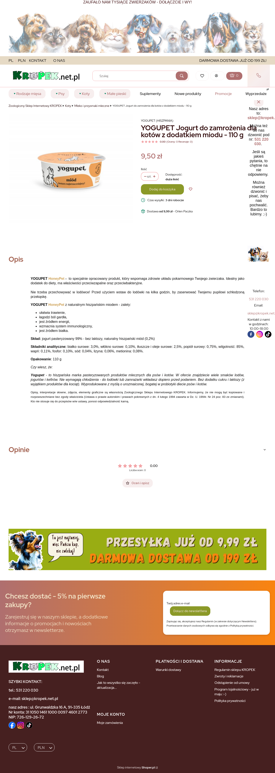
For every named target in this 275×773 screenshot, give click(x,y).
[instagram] (259, 334)
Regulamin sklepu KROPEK (234, 669)
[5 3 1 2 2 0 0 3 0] (259, 299)
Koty (68, 106)
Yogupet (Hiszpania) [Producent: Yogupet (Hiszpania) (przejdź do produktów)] (157, 121)
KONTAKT (37, 60)
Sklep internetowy (136, 767)
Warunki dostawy (168, 669)
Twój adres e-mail (178, 603)
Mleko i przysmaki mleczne (91, 106)
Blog (100, 676)
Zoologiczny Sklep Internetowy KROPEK (35, 106)
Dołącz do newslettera (190, 611)
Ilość (144, 169)
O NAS (59, 60)
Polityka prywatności (229, 700)
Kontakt (103, 669)
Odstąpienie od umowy (231, 682)
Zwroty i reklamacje (228, 676)
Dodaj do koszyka (162, 189)
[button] (182, 76)
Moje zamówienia (110, 722)
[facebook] (251, 334)
